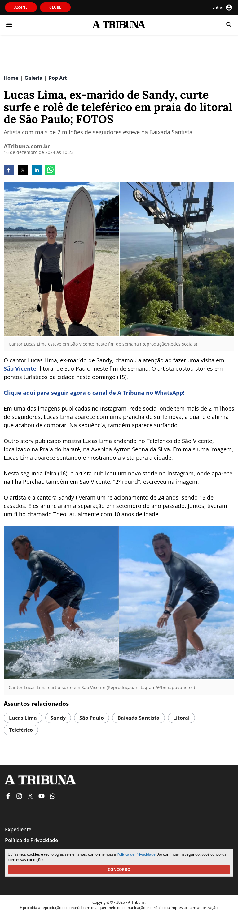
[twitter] (23, 170)
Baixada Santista (138, 717)
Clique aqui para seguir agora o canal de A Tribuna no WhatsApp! (94, 392)
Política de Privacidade (136, 854)
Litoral (181, 717)
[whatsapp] (50, 170)
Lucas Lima (23, 717)
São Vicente (20, 368)
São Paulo (91, 717)
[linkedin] (37, 170)
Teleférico (21, 729)
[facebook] (9, 170)
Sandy (58, 717)
